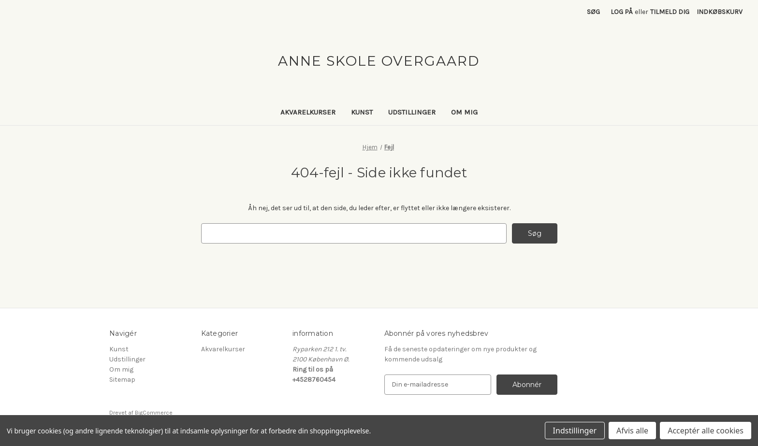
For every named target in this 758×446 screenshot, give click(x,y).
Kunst (362, 112)
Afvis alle (632, 430)
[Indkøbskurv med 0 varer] (719, 12)
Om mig (464, 112)
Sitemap (122, 379)
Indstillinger (575, 430)
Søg (593, 12)
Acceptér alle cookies (705, 430)
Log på (622, 12)
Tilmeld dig (669, 12)
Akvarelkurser (307, 112)
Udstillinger (412, 112)
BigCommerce (154, 412)
